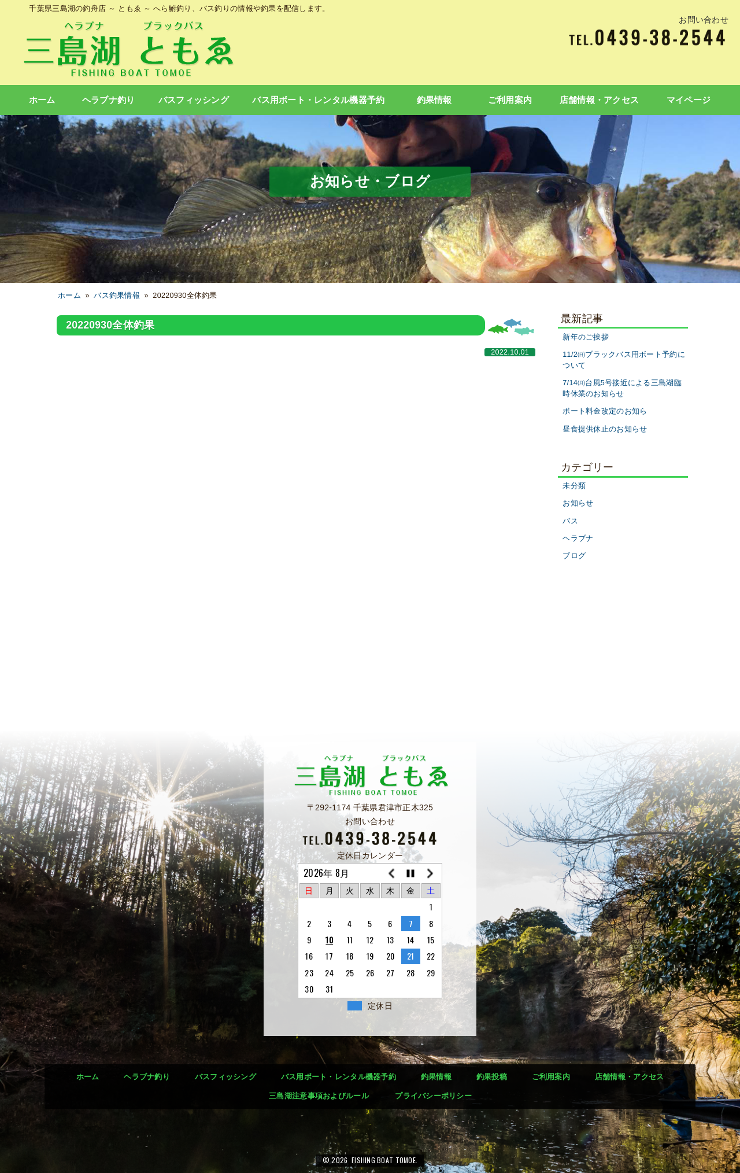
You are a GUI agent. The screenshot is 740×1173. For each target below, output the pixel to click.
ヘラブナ (578, 538)
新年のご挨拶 (586, 337)
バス (570, 521)
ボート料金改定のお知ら (605, 411)
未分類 (574, 486)
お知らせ (578, 503)
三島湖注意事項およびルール (319, 1095)
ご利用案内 (510, 100)
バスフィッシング (193, 100)
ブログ (574, 556)
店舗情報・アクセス (599, 100)
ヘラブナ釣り (108, 100)
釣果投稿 (491, 1076)
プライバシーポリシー (433, 1095)
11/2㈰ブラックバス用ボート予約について (624, 360)
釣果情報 (434, 100)
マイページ (689, 100)
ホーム (42, 100)
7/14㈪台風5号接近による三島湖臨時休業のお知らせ (622, 388)
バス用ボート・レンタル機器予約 (318, 100)
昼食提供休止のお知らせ (605, 429)
